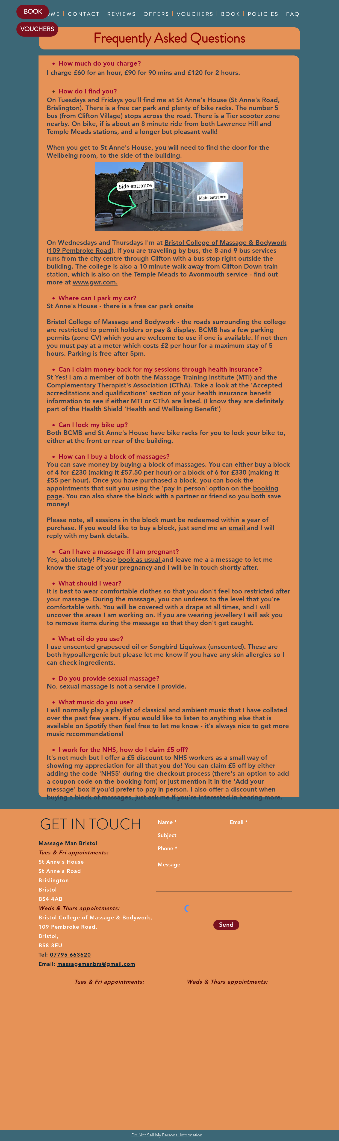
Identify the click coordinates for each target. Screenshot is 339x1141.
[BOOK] (32, 12)
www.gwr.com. (95, 282)
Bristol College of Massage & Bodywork (225, 242)
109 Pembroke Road (80, 250)
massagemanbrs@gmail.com (96, 964)
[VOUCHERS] (37, 29)
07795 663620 (70, 954)
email (238, 528)
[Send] (226, 925)
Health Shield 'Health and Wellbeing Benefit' (150, 409)
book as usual (140, 559)
